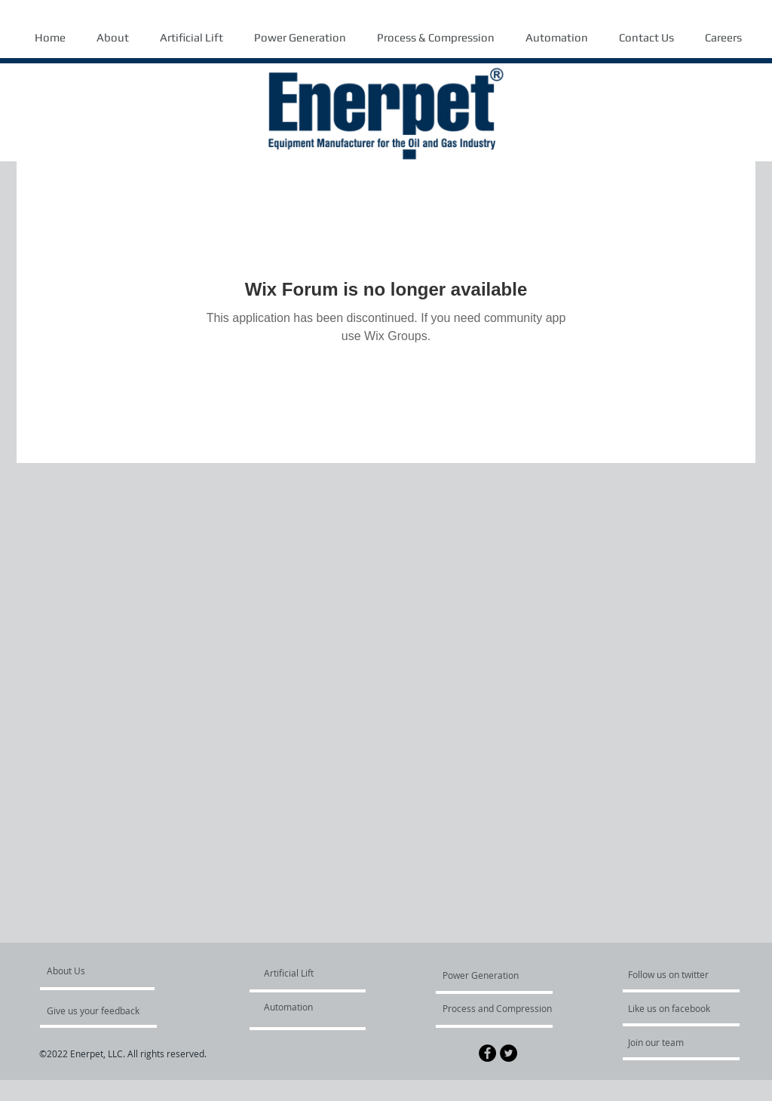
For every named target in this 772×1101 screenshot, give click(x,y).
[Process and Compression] (497, 1008)
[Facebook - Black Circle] (487, 1053)
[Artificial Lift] (299, 972)
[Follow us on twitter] (669, 974)
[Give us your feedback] (101, 1010)
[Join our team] (668, 1042)
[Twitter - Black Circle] (508, 1053)
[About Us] (104, 970)
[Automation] (307, 1006)
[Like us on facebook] (673, 1008)
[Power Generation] (483, 975)
